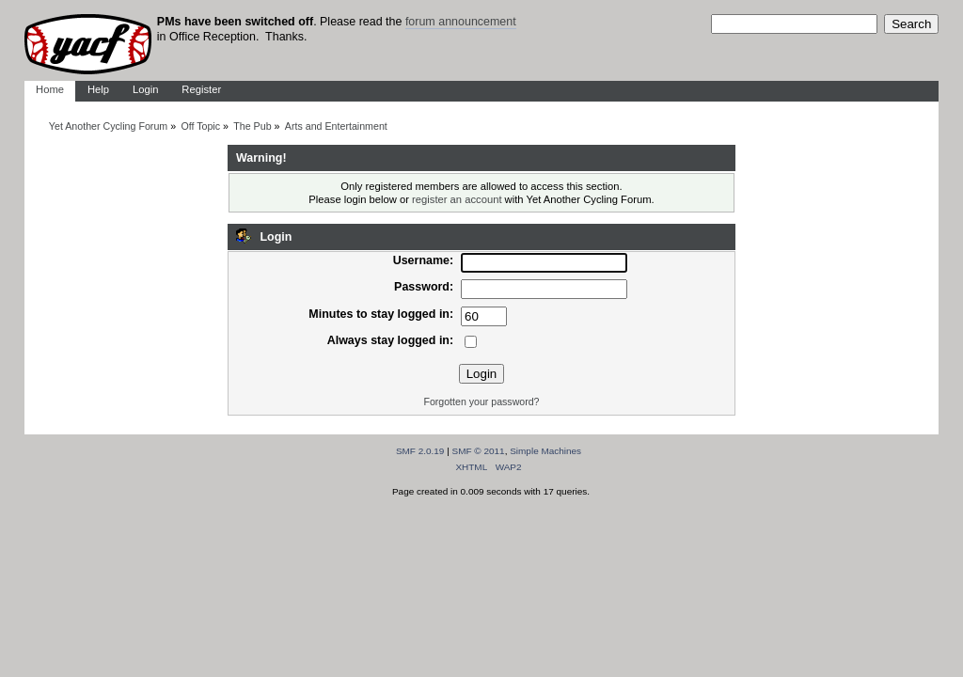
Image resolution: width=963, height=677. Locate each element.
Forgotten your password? (481, 401)
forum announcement (460, 21)
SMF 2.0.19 (420, 451)
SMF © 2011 (478, 451)
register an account (456, 199)
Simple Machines (545, 451)
